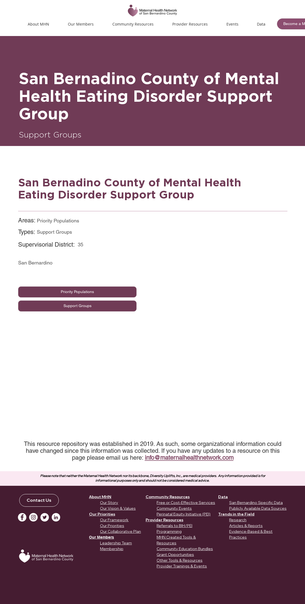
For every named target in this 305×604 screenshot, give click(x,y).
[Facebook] (22, 517)
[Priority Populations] (77, 291)
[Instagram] (33, 517)
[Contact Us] (39, 500)
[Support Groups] (77, 305)
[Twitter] (44, 517)
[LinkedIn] (56, 517)
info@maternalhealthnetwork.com (189, 457)
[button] (232, 24)
